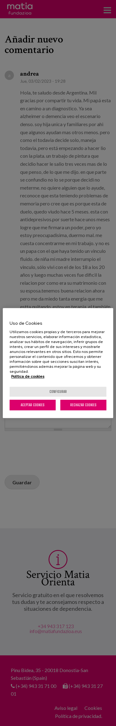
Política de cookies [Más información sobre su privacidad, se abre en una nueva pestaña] (27, 376)
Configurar (58, 391)
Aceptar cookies (33, 405)
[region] (58, 363)
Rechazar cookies (83, 405)
